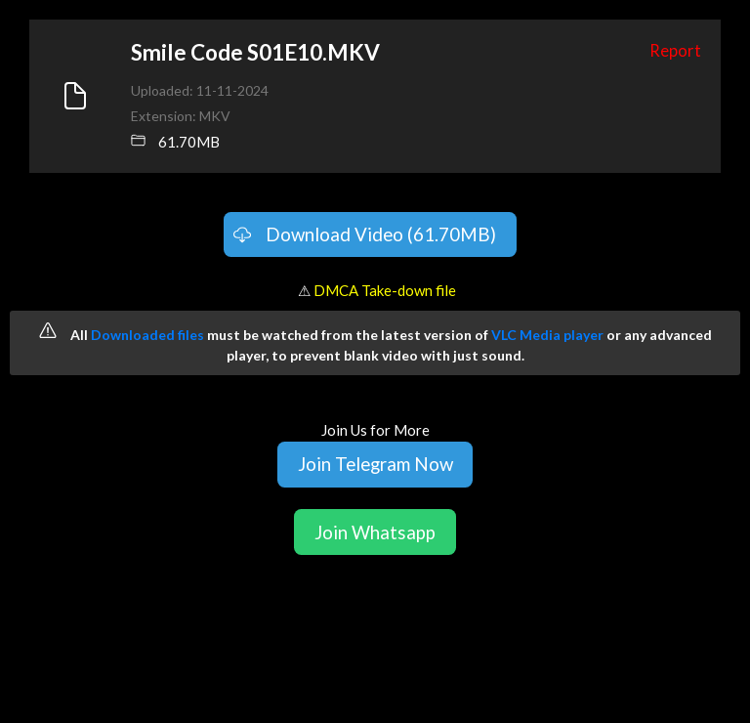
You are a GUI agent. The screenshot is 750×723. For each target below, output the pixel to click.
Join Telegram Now (375, 463)
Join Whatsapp (375, 532)
